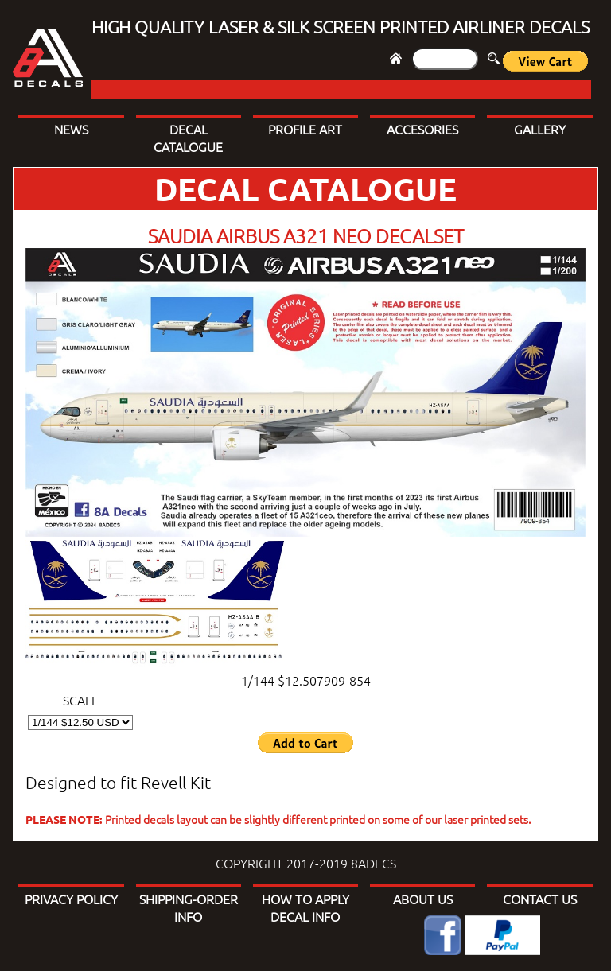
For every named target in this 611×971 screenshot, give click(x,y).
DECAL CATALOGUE (188, 137)
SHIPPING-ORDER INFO (188, 907)
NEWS (71, 129)
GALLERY (540, 129)
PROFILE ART (305, 129)
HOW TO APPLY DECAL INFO (305, 907)
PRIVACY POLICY (71, 898)
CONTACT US (540, 898)
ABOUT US (423, 898)
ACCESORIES (422, 129)
